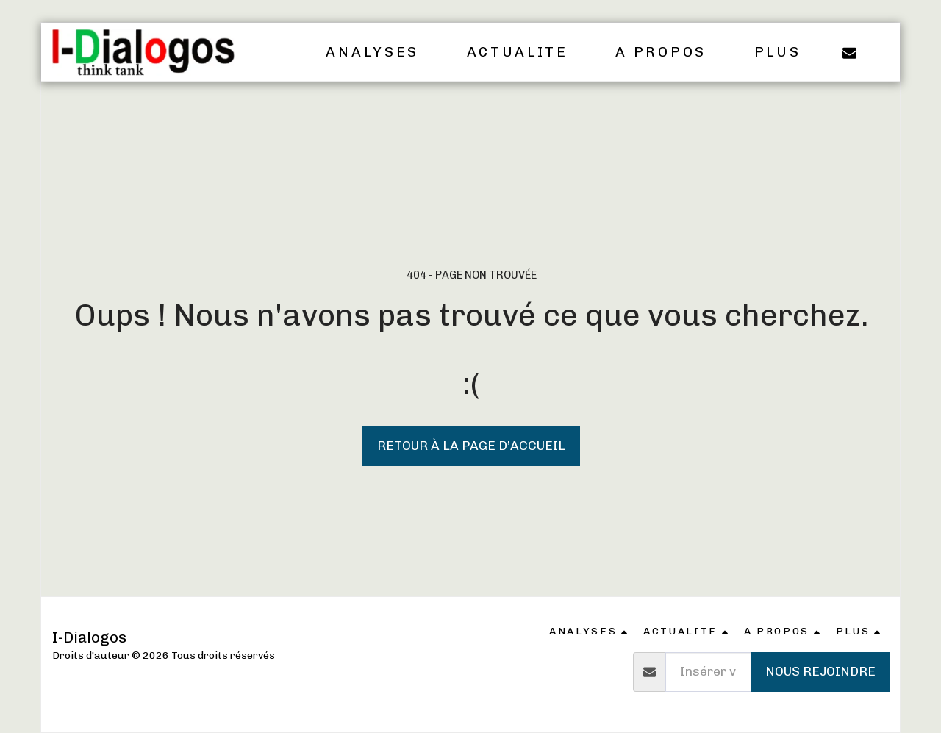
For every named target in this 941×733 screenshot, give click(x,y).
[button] (382, 52)
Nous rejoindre (820, 671)
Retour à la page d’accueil (471, 445)
